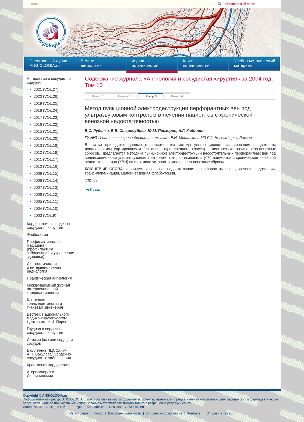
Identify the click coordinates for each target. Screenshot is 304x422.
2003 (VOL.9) (45, 215)
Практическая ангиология (49, 278)
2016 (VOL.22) (46, 124)
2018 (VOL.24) (46, 110)
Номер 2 (124, 96)
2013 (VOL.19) (46, 145)
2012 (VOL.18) (46, 152)
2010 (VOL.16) (46, 166)
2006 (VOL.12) (46, 194)
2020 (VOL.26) (46, 96)
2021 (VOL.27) (46, 89)
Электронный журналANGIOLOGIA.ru (50, 63)
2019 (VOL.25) (46, 103)
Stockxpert (136, 407)
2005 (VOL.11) (46, 201)
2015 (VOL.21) (46, 131)
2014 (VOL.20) (46, 138)
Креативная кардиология (48, 365)
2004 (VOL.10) (46, 208)
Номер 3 (150, 96)
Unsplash (115, 407)
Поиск (98, 413)
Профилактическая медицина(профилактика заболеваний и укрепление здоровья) (50, 249)
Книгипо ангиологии (196, 63)
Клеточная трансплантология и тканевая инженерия (45, 303)
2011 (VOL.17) (46, 159)
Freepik (77, 407)
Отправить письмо (220, 413)
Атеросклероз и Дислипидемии (40, 374)
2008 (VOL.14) (46, 180)
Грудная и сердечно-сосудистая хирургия (45, 331)
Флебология (37, 234)
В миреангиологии (91, 63)
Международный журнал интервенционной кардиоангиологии (48, 289)
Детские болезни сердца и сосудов (50, 341)
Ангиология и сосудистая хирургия (49, 80)
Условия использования (164, 413)
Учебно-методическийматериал (254, 63)
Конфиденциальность (124, 413)
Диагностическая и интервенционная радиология (44, 267)
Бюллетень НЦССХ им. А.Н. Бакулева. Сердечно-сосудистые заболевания (49, 354)
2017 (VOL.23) (46, 117)
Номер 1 (98, 96)
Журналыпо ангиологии (145, 63)
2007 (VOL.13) (46, 187)
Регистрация (79, 413)
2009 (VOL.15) (46, 173)
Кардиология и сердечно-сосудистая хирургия (49, 226)
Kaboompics (96, 407)
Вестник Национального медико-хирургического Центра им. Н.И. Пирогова (50, 318)
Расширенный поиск (240, 4)
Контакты (194, 413)
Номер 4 (177, 96)
